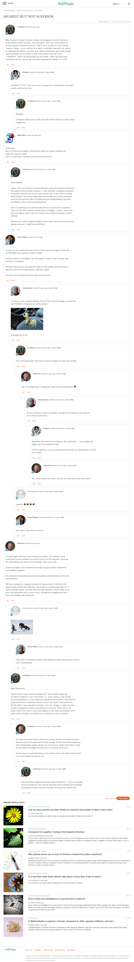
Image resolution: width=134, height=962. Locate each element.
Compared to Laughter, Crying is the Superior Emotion (56, 832)
